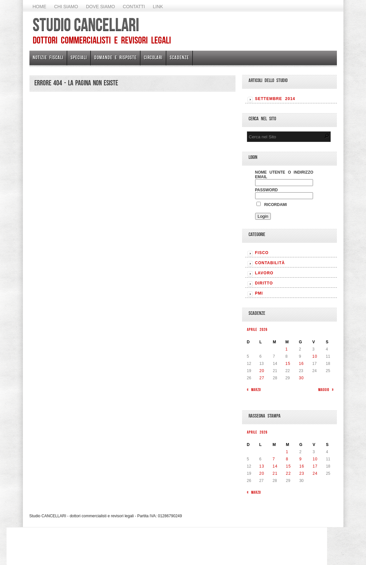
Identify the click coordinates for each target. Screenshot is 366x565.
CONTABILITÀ (270, 263)
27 (261, 378)
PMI (259, 293)
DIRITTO (264, 283)
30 (301, 378)
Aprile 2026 (257, 329)
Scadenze (179, 57)
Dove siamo (100, 6)
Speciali (79, 57)
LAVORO (264, 273)
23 (301, 473)
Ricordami (271, 204)
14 (274, 466)
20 (261, 370)
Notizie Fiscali (48, 57)
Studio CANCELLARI (86, 24)
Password (266, 190)
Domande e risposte (115, 57)
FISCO (262, 252)
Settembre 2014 (275, 98)
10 (314, 356)
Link (158, 6)
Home (39, 6)
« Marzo (254, 389)
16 (301, 363)
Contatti (134, 6)
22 (288, 473)
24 (315, 473)
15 (288, 363)
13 (261, 466)
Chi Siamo (66, 6)
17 (315, 466)
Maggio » (326, 389)
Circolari (153, 57)
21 (274, 473)
